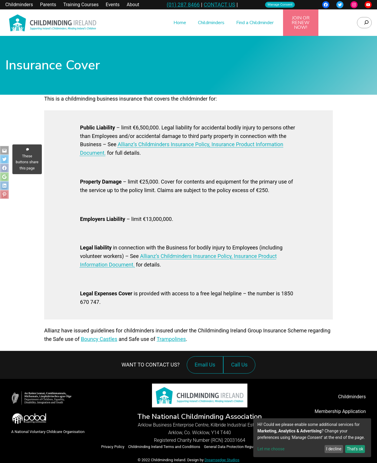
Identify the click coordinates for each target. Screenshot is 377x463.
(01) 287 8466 (183, 4)
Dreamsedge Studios (221, 460)
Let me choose (271, 449)
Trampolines (171, 339)
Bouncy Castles (99, 339)
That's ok (355, 449)
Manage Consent (279, 4)
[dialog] (312, 437)
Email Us (205, 365)
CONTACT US (219, 4)
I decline (333, 449)
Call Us (241, 368)
